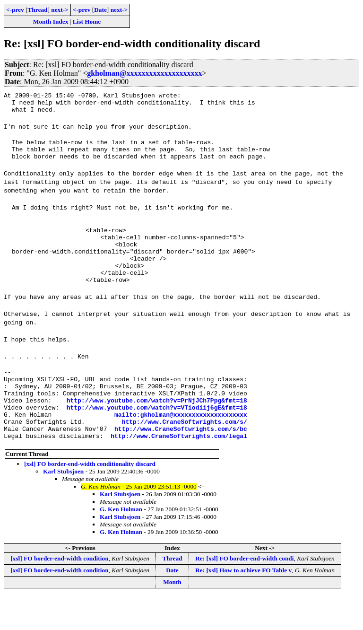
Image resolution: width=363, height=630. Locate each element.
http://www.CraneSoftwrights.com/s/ (184, 452)
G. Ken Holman (121, 543)
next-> (59, 9)
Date (100, 9)
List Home (87, 21)
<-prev (15, 9)
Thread (37, 9)
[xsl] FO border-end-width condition (59, 592)
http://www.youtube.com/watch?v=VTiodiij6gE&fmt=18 (157, 435)
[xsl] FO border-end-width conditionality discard (90, 497)
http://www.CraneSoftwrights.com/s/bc (180, 461)
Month (172, 616)
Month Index (50, 21)
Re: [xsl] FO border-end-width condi (244, 592)
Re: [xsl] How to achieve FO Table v (243, 604)
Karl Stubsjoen (63, 505)
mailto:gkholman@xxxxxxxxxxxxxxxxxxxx (180, 444)
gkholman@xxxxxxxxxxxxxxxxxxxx (144, 73)
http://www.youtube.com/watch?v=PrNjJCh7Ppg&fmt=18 (157, 427)
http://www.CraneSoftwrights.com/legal (179, 469)
